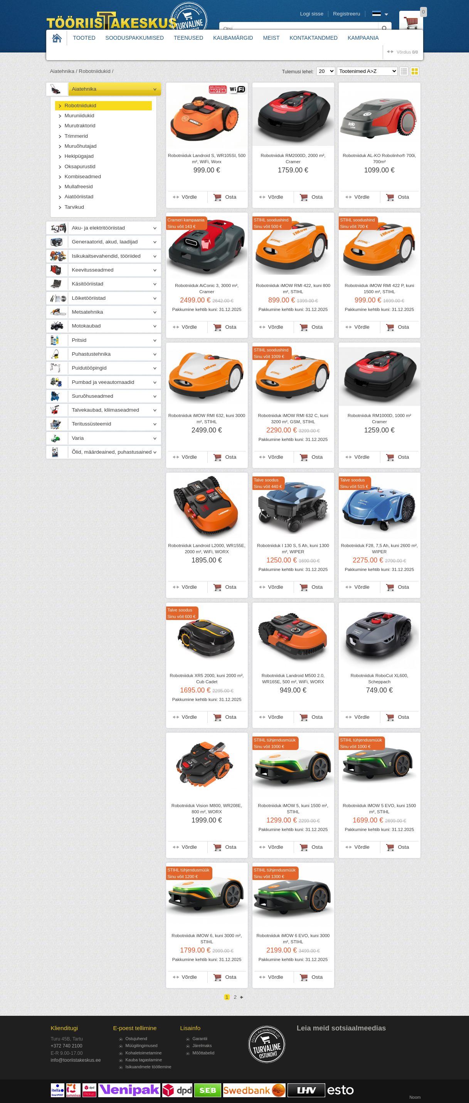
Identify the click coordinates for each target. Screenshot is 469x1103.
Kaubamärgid (233, 38)
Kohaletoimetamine (144, 1053)
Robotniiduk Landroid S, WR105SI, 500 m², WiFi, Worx (207, 158)
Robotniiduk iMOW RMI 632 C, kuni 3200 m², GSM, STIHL (293, 418)
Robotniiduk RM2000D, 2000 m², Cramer (293, 158)
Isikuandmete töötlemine (148, 1066)
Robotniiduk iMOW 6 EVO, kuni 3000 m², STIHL (293, 938)
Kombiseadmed (83, 176)
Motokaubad (86, 326)
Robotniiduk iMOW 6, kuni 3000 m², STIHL (206, 938)
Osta (231, 197)
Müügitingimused (142, 1045)
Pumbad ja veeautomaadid (103, 382)
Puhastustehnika (91, 354)
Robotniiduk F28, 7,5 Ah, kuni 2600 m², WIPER (379, 548)
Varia (78, 438)
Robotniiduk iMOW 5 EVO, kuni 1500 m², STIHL (379, 808)
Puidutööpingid (89, 368)
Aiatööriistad (79, 196)
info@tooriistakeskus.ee (76, 1060)
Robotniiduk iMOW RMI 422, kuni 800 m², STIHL (293, 288)
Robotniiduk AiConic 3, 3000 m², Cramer (207, 288)
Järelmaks (202, 1045)
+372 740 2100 (66, 1046)
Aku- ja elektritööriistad (98, 228)
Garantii (200, 1038)
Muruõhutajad (81, 146)
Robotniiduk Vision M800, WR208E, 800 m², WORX (206, 808)
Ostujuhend (136, 1038)
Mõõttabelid (204, 1053)
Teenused (188, 38)
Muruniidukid (79, 115)
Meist (271, 38)
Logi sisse (311, 14)
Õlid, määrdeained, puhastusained (112, 452)
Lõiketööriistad (89, 298)
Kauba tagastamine (144, 1059)
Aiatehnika (84, 89)
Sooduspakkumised (135, 38)
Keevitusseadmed (93, 270)
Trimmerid (76, 136)
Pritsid (79, 340)
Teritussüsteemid (91, 424)
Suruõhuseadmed (92, 396)
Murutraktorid (80, 125)
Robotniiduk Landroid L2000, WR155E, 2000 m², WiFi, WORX (206, 548)
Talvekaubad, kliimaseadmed (106, 410)
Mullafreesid (79, 186)
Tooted (84, 38)
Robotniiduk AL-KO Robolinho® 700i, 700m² (379, 158)
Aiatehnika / (63, 71)
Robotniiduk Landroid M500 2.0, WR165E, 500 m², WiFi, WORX (293, 678)
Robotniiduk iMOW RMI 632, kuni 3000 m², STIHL (206, 418)
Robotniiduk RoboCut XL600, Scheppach (379, 678)
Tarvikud (74, 207)
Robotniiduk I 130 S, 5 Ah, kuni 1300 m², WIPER (293, 548)
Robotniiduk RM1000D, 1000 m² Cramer (379, 418)
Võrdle (189, 197)
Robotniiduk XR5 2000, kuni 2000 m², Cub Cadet (207, 678)
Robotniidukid (80, 105)
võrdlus (407, 52)
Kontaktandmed (314, 38)
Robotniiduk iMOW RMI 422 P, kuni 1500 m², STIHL (379, 288)
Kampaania (363, 38)
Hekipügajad (79, 156)
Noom (414, 1097)
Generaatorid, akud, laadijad (105, 242)
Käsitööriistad (88, 284)
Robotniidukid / (96, 71)
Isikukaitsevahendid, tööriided (106, 256)
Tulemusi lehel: (298, 71)
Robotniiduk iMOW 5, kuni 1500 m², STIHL (293, 808)
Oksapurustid (80, 166)
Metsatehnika (87, 312)
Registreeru (346, 14)
